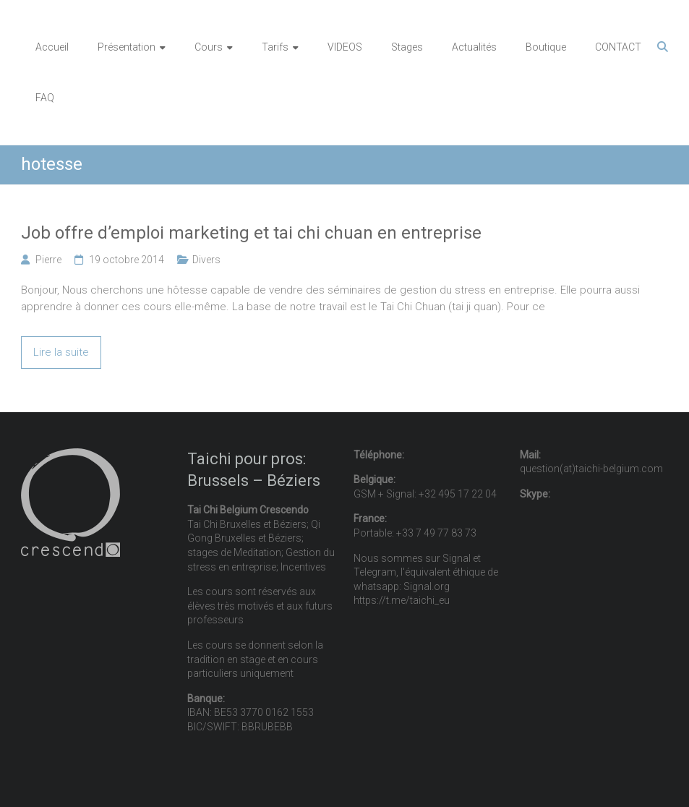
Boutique (546, 47)
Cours (208, 47)
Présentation (126, 47)
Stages (407, 47)
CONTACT (618, 47)
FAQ (44, 97)
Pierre (48, 259)
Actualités (474, 47)
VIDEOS (345, 47)
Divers (206, 259)
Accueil (52, 47)
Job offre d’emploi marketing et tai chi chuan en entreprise (251, 233)
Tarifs (275, 47)
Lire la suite (61, 352)
